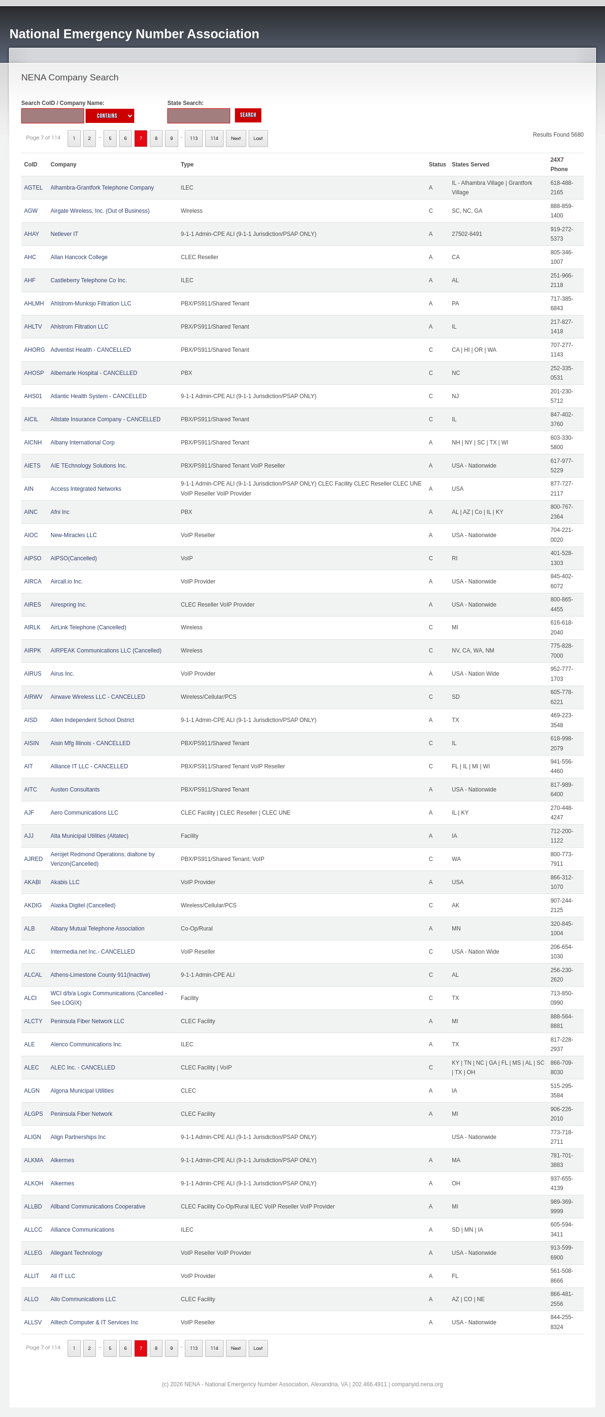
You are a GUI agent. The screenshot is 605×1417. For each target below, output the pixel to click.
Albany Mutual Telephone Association (98, 928)
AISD (30, 720)
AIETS (32, 465)
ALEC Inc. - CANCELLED (83, 1067)
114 (214, 138)
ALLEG (33, 1253)
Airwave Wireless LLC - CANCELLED (98, 697)
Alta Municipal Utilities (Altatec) (90, 836)
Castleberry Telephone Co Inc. (89, 280)
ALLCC (33, 1229)
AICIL (31, 419)
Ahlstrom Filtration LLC (79, 326)
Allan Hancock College (79, 257)
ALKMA (33, 1160)
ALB (29, 928)
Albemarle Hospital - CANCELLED (94, 373)
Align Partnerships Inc (78, 1137)
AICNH (33, 442)
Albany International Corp (82, 442)
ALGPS (33, 1114)
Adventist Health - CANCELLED (91, 350)
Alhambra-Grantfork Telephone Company (102, 187)
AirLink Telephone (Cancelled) (88, 627)
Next (236, 138)
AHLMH (34, 303)
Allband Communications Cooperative (98, 1206)
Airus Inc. (62, 673)
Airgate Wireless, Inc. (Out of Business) (100, 211)
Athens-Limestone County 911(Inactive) (100, 975)
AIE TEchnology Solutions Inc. (89, 465)
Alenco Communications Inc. (86, 1044)
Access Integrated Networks (86, 489)
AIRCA (33, 581)
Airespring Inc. (69, 604)
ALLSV (33, 1322)
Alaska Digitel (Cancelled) (83, 905)
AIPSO (33, 558)
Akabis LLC (65, 882)
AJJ (29, 836)
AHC (30, 257)
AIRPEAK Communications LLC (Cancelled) (106, 650)
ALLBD (33, 1206)
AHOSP (34, 373)
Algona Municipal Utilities (82, 1090)
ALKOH (33, 1183)
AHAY (31, 234)
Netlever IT (64, 234)
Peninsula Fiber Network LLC (87, 1021)
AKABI (32, 882)
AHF (29, 280)
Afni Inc (60, 512)
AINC (31, 512)
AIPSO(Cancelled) (74, 558)
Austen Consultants (75, 789)
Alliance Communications (82, 1229)
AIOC (31, 535)
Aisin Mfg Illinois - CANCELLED (90, 743)
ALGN (32, 1090)
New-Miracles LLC (74, 535)
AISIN (31, 743)
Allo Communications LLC (83, 1299)
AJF (29, 812)
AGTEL (33, 187)
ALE (29, 1044)
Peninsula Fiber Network (81, 1114)
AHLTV (33, 326)
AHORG (34, 350)
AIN (29, 489)
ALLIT (31, 1276)
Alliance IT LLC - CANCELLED (89, 766)
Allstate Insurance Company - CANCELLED (106, 419)
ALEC (31, 1067)
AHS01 (33, 396)
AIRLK (32, 627)
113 (194, 138)
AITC (30, 789)
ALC (29, 951)
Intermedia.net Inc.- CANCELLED (93, 951)
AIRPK (32, 650)
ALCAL (33, 975)
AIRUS (33, 673)
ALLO (31, 1299)
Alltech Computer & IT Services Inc (94, 1322)
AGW (31, 211)
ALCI (30, 998)
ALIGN (32, 1137)
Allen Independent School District (92, 720)
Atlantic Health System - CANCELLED (99, 396)
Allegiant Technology (77, 1253)
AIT (28, 766)
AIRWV (33, 697)
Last (258, 138)
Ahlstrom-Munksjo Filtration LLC (91, 303)
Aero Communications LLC (84, 812)
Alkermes (62, 1160)
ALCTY (33, 1021)
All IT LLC (63, 1276)
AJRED (33, 859)
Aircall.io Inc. (67, 581)
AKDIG (33, 905)
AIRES (32, 604)
